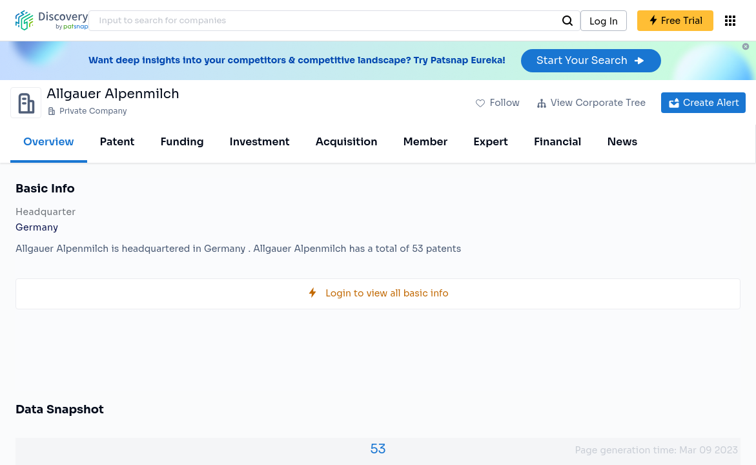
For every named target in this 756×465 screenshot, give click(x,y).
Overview (48, 142)
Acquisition (347, 142)
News (622, 142)
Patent (117, 142)
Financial (557, 142)
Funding (181, 142)
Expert (490, 142)
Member (426, 142)
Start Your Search (591, 60)
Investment (260, 142)
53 (378, 449)
